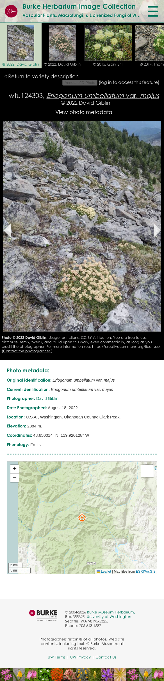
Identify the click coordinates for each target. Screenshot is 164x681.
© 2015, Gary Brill (108, 64)
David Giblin (94, 102)
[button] (82, 517)
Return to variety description (43, 76)
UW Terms (56, 657)
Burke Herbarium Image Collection (79, 6)
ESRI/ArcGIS (146, 572)
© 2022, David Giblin (21, 64)
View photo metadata (83, 112)
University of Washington (109, 616)
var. (103, 95)
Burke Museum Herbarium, (111, 612)
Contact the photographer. (27, 351)
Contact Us (105, 657)
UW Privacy (80, 657)
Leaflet (104, 572)
